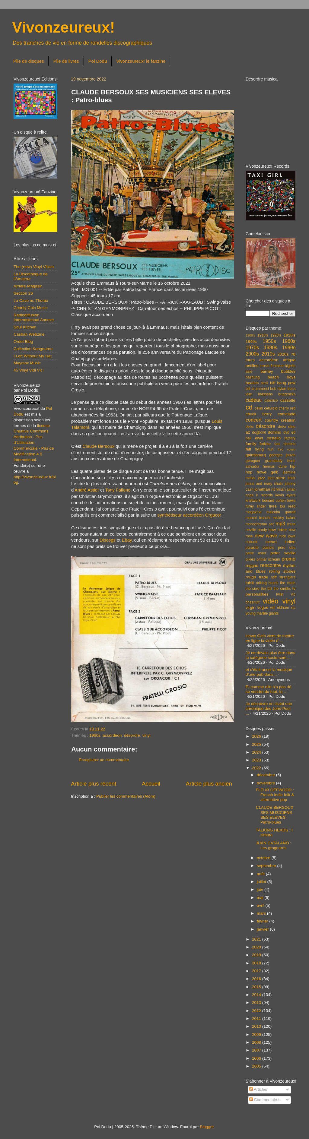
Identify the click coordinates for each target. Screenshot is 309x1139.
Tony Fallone (117, 490)
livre (273, 506)
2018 (257, 963)
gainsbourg (256, 455)
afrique (289, 360)
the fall (266, 589)
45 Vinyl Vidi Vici (28, 370)
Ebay (127, 540)
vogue (262, 607)
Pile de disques (28, 61)
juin (260, 889)
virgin (250, 607)
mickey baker (284, 518)
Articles (258, 1089)
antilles (252, 365)
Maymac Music (27, 363)
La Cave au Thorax (31, 300)
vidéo (271, 601)
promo (288, 559)
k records (264, 495)
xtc (293, 608)
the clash (287, 583)
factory (290, 438)
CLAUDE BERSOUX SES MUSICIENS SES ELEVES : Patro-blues (275, 814)
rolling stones (282, 571)
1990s (288, 347)
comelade (286, 414)
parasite (252, 548)
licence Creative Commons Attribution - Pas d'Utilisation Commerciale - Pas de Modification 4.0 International (34, 442)
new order (277, 529)
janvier (263, 929)
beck (264, 383)
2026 (257, 736)
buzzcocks (286, 394)
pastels (268, 548)
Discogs (108, 540)
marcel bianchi (258, 518)
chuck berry (259, 414)
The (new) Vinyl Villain (34, 266)
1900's (250, 335)
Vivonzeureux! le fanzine (140, 61)
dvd (286, 432)
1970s (252, 347)
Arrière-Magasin (28, 286)
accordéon (112, 735)
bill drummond (257, 389)
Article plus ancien (209, 783)
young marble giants (262, 613)
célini (259, 408)
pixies (250, 559)
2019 (257, 955)
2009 (257, 1034)
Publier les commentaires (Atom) (125, 796)
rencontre (270, 565)
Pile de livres (66, 61)
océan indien (280, 541)
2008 (257, 1042)
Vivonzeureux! (63, 27)
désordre (132, 735)
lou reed (287, 506)
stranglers (287, 577)
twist (279, 594)
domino (274, 432)
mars (262, 913)
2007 (257, 1050)
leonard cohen (274, 500)
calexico (271, 400)
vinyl (146, 735)
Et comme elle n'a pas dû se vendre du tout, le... (268, 689)
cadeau (254, 400)
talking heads (267, 583)
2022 (257, 768)
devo (282, 427)
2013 (257, 1002)
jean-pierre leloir (281, 478)
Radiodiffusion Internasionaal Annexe (34, 317)
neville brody (256, 530)
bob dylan (278, 389)
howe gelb (268, 472)
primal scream (268, 559)
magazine (254, 512)
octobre (264, 858)
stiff (274, 577)
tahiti (250, 583)
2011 (257, 1018)
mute (291, 524)
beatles (252, 383)
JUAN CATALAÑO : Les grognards (273, 845)
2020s (282, 354)
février (263, 921)
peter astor (256, 553)
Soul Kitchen (25, 327)
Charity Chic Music (31, 307)
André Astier (87, 490)
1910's (262, 335)
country (271, 420)
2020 (257, 947)
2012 (257, 1010)
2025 (257, 744)
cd (249, 407)
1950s (269, 341)
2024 (257, 752)
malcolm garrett (280, 512)
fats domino (284, 444)
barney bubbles (277, 371)
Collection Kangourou (33, 348)
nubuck (251, 542)
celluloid (270, 408)
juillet (262, 881)
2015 (257, 987)
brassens (265, 394)
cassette (287, 400)
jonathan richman (270, 489)
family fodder (258, 443)
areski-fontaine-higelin (277, 366)
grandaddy (273, 461)
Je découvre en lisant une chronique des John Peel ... (269, 708)
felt (248, 449)
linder (261, 506)
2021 (257, 939)
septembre (267, 865)
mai (261, 897)
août (261, 874)
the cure (252, 589)
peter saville (282, 553)
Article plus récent (93, 783)
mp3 (280, 523)
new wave (266, 535)
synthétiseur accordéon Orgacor (189, 515)
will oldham (279, 608)
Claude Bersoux (98, 446)
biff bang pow (282, 383)
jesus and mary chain (264, 484)
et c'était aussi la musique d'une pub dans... (269, 672)
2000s (252, 353)
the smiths (282, 589)
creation (288, 420)
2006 (257, 1058)
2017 (257, 971)
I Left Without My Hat (33, 356)
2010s (268, 353)
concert (254, 419)
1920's (275, 335)
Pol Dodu (97, 61)
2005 (257, 1066)
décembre (266, 775)
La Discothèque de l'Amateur (31, 276)
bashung (253, 377)
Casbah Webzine (29, 334)
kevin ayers (285, 495)
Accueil (151, 783)
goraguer (253, 461)
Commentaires (265, 1099)
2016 (257, 978)
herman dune (275, 466)
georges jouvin (282, 455)
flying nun (264, 449)
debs (249, 427)
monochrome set (260, 524)
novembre (266, 783)
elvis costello (268, 438)
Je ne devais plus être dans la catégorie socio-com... (270, 655)
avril (261, 905)
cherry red (287, 408)
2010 (257, 1026)
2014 (257, 994)
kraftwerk (253, 500)
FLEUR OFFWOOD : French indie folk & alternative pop (275, 795)
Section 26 (23, 293)
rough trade (257, 577)
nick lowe (287, 536)
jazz (261, 478)
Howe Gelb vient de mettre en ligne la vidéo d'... (270, 638)
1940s (251, 341)
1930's (289, 335)
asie (249, 371)
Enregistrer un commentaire (104, 760)
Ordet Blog (23, 341)
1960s (94, 735)
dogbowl (259, 432)
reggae (252, 565)
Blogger (207, 1127)
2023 (257, 760)
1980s (270, 347)
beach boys (281, 377)
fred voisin (286, 449)
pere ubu (286, 548)
